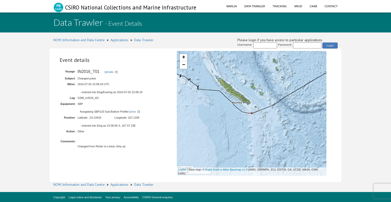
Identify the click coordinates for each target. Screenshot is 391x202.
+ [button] (183, 57)
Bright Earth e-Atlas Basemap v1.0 (226, 169)
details (109, 71)
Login (330, 45)
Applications (119, 40)
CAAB (313, 6)
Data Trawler (254, 6)
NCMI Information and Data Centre (79, 40)
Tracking (280, 6)
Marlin (231, 6)
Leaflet (182, 169)
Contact (331, 6)
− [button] (183, 65)
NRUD (298, 6)
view (133, 111)
